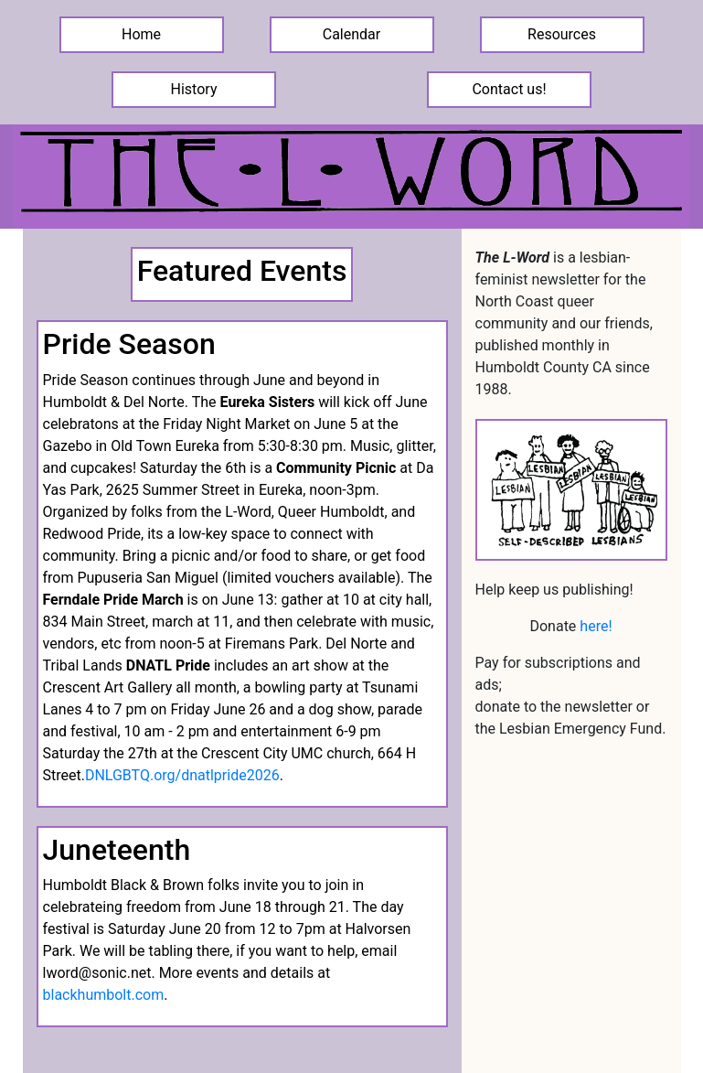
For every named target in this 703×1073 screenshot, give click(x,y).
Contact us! (509, 89)
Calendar (351, 34)
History (194, 89)
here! (596, 626)
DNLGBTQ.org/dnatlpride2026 (182, 775)
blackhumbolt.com (104, 994)
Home (141, 34)
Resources (561, 34)
